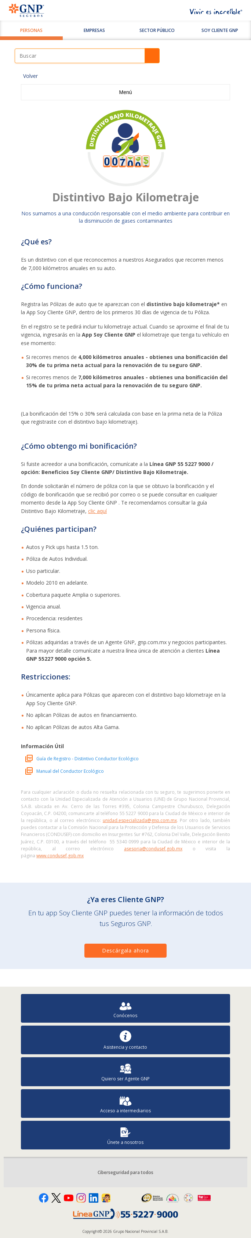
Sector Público (157, 30)
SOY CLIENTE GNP (219, 30)
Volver (30, 75)
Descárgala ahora (125, 950)
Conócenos (125, 1008)
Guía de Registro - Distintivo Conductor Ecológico (87, 759)
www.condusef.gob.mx (60, 856)
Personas (31, 30)
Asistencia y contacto (125, 1040)
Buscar (152, 55)
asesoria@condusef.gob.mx (153, 849)
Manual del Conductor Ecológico (70, 771)
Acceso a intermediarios (125, 1104)
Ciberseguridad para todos (125, 1172)
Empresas (94, 30)
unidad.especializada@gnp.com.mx (140, 820)
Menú (125, 92)
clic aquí (97, 510)
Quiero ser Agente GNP (125, 1072)
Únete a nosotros (125, 1135)
